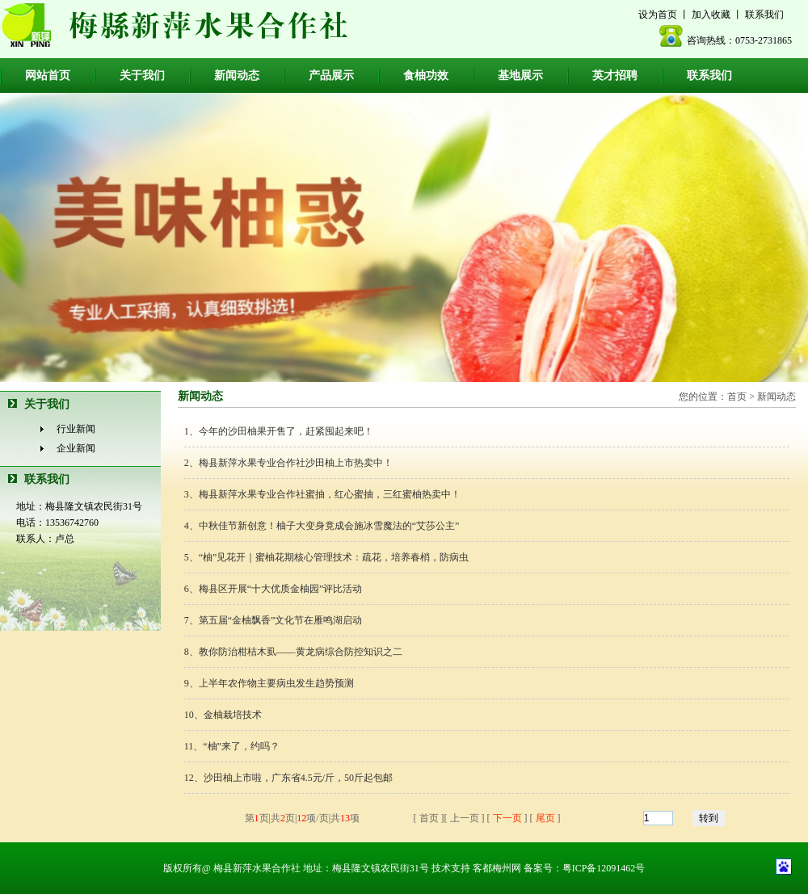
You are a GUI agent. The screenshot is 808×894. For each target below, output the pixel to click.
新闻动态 (236, 75)
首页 (737, 396)
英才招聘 (615, 75)
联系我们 (764, 14)
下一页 (507, 818)
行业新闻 (76, 428)
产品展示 (331, 75)
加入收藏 (711, 14)
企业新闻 (76, 448)
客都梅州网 (497, 868)
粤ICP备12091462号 (604, 868)
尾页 (545, 818)
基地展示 (520, 75)
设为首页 (657, 14)
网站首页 (47, 75)
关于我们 (142, 75)
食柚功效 (425, 75)
